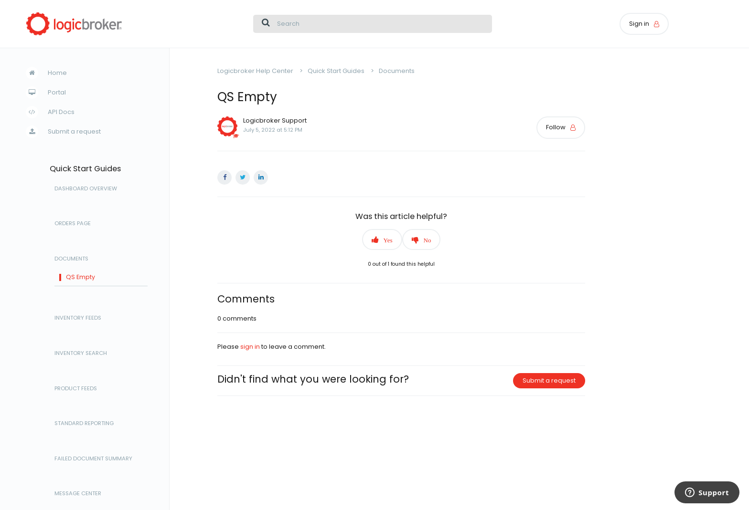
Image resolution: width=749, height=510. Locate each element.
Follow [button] (556, 127)
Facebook (224, 177)
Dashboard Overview (85, 189)
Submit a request (74, 131)
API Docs (61, 111)
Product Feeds (75, 388)
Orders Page (72, 223)
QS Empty (80, 277)
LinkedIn (261, 177)
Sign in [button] (639, 23)
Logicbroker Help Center (255, 70)
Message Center (77, 493)
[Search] (372, 24)
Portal (57, 92)
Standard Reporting (84, 423)
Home (57, 72)
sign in (250, 346)
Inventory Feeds (77, 318)
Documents (71, 259)
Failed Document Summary (93, 459)
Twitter (242, 177)
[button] (382, 239)
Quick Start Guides (85, 169)
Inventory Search (80, 353)
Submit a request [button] (549, 380)
